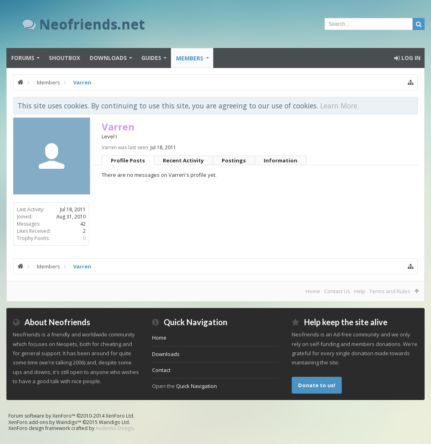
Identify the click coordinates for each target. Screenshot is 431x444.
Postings (234, 160)
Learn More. (339, 105)
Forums (22, 58)
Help (359, 291)
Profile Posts (128, 160)
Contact (161, 370)
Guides (151, 58)
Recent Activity (183, 160)
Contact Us (337, 291)
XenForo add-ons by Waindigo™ (44, 422)
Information (280, 160)
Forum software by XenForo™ (71, 415)
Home (313, 291)
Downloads (108, 58)
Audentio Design (114, 428)
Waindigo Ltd (114, 422)
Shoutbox (64, 58)
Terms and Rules (389, 291)
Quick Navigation (196, 386)
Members (189, 58)
